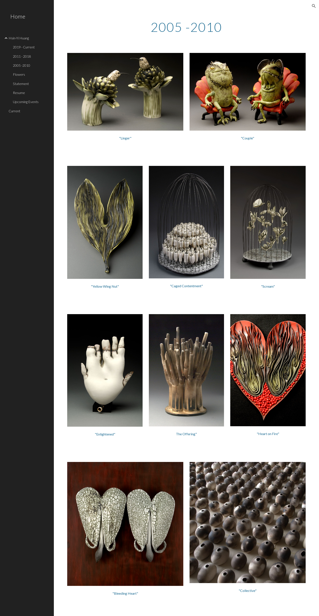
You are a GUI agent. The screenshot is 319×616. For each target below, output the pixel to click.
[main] (186, 27)
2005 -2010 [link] (21, 65)
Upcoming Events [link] (26, 102)
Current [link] (14, 111)
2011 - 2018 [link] (22, 56)
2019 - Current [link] (24, 47)
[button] (314, 6)
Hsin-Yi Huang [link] (19, 38)
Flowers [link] (19, 74)
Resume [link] (19, 93)
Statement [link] (21, 84)
